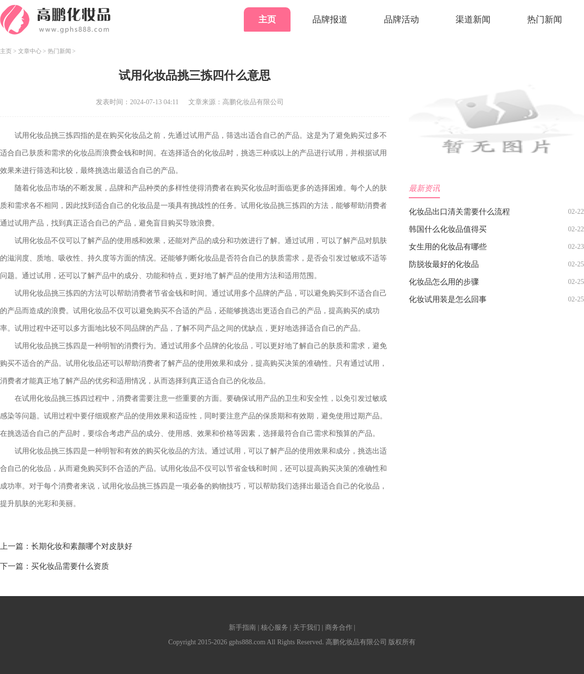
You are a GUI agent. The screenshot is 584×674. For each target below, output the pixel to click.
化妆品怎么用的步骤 (444, 282)
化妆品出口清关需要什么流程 (459, 211)
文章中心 (29, 51)
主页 (267, 19)
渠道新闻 (473, 19)
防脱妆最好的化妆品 (444, 264)
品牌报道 (329, 19)
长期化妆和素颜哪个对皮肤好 (81, 546)
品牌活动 (401, 19)
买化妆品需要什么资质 (70, 566)
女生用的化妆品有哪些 (448, 247)
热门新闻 (544, 19)
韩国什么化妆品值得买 (448, 229)
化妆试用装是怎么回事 (448, 299)
